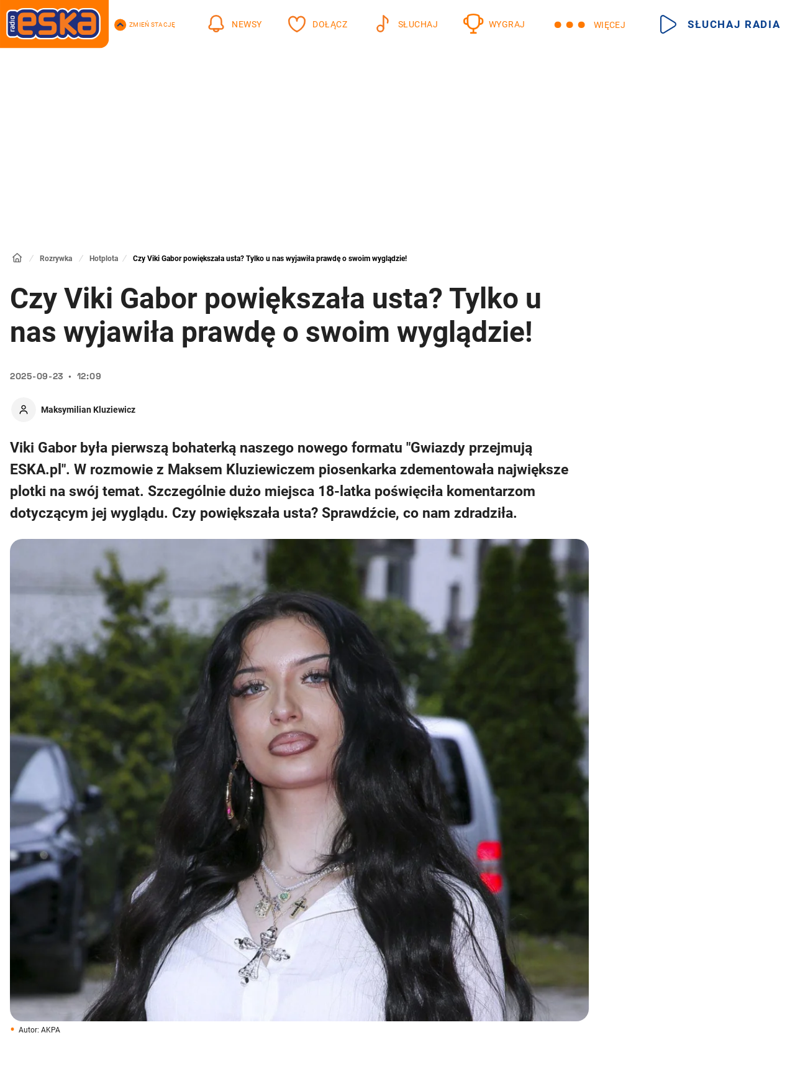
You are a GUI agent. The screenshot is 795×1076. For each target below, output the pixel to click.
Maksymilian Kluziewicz (88, 410)
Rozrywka (56, 258)
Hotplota (103, 258)
